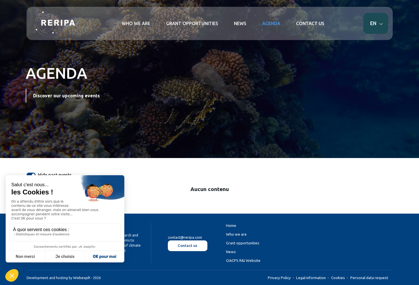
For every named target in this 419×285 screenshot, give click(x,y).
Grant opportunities (242, 243)
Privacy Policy (279, 277)
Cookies (338, 277)
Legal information (311, 277)
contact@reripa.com (185, 237)
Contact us (187, 245)
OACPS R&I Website (243, 260)
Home (231, 225)
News (231, 251)
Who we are (236, 234)
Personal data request (369, 277)
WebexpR (81, 277)
